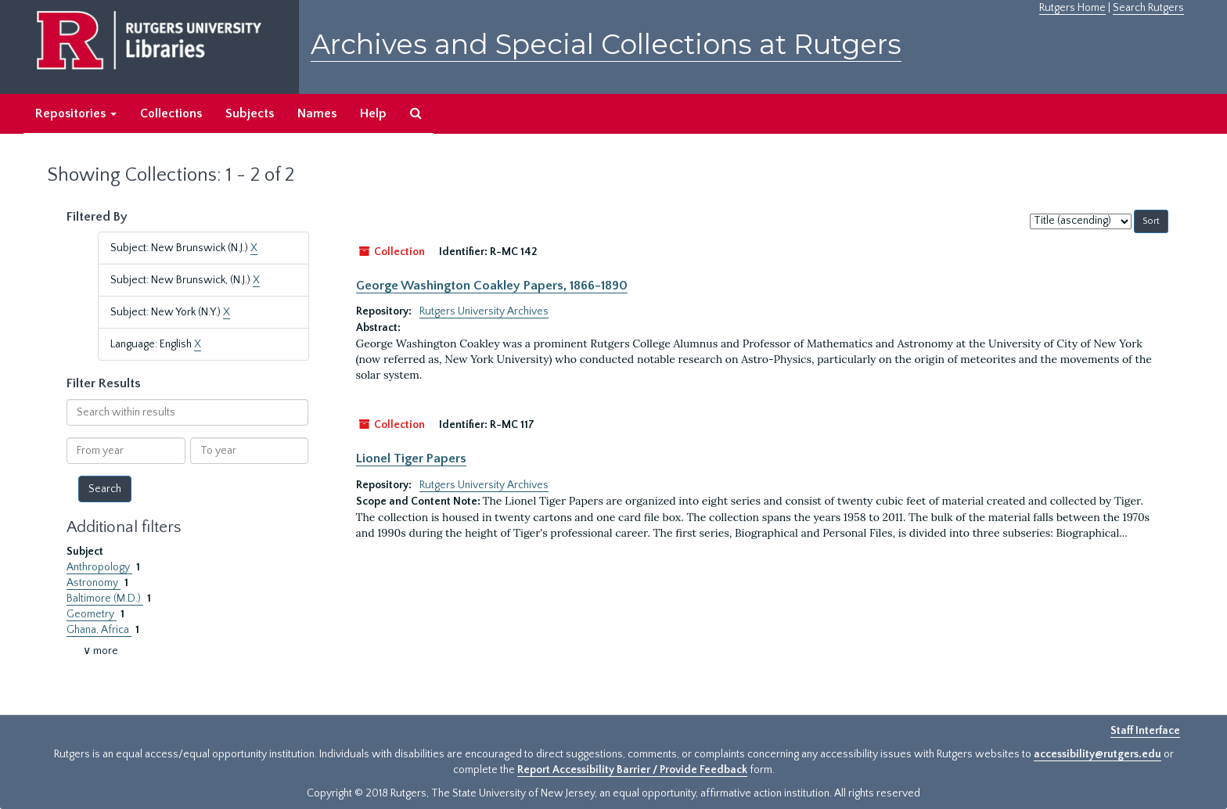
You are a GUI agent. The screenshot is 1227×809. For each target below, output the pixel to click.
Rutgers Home (1072, 8)
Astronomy (94, 583)
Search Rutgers (1148, 8)
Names (316, 113)
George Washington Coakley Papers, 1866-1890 (492, 286)
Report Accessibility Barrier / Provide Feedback (632, 770)
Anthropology (99, 567)
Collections (171, 113)
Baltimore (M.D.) (105, 598)
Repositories (76, 113)
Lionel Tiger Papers (411, 458)
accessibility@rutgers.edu (1097, 754)
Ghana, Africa (99, 630)
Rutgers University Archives (484, 311)
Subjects (249, 113)
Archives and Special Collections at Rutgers (606, 44)
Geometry (92, 614)
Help (373, 113)
